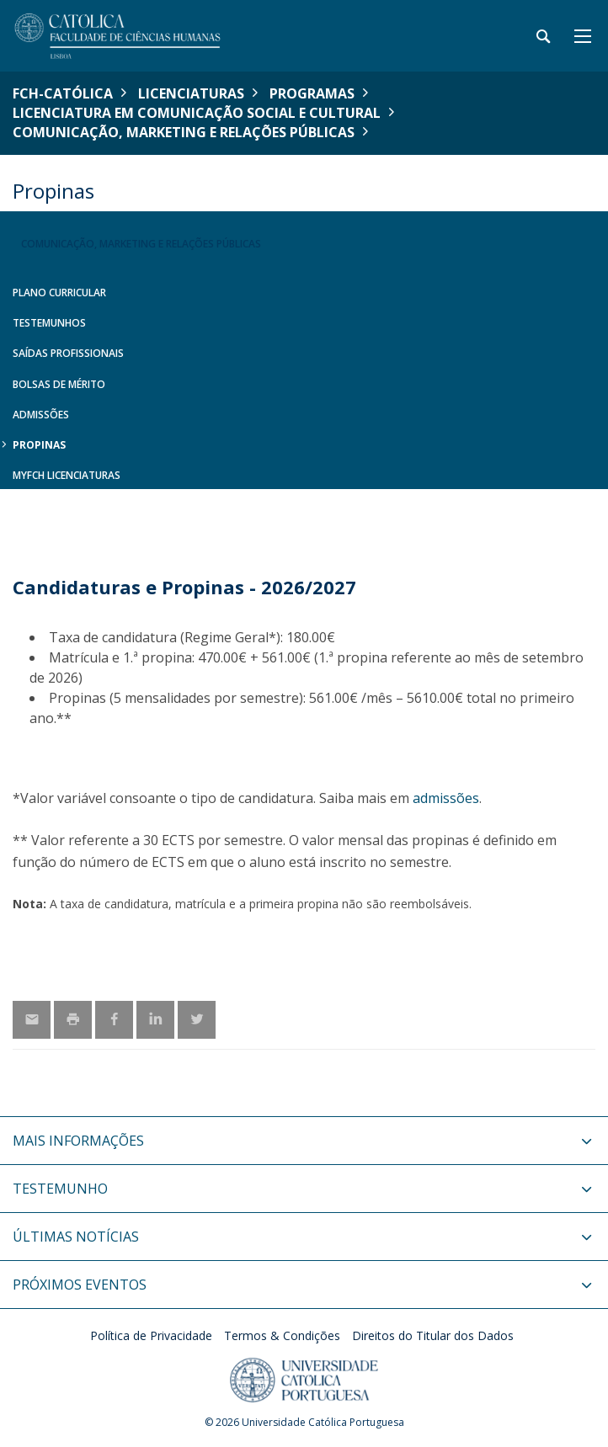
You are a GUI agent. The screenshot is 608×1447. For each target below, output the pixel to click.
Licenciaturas (191, 93)
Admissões (41, 414)
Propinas (39, 445)
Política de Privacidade (151, 1335)
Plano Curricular (59, 292)
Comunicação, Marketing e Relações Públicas (184, 132)
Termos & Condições (282, 1335)
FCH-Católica (63, 93)
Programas (312, 93)
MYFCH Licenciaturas (66, 475)
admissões (446, 798)
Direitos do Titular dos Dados (433, 1335)
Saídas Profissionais (68, 353)
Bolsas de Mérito (59, 384)
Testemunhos (49, 323)
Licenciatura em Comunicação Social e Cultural (197, 113)
